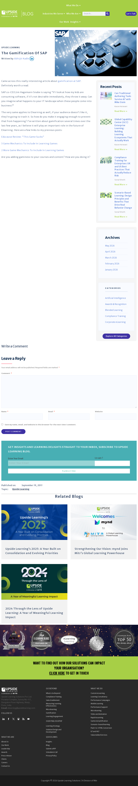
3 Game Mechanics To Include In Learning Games (29, 143)
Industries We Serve (54, 13)
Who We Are (73, 13)
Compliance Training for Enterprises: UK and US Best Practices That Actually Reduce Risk (123, 166)
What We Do (73, 5)
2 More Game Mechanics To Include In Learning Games (32, 150)
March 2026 (111, 257)
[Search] (108, 14)
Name (4, 411)
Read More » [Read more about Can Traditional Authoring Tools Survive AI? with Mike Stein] (121, 111)
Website (99, 411)
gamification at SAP (69, 81)
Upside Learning (10, 47)
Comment (6, 373)
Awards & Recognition (115, 304)
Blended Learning (114, 310)
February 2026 (112, 263)
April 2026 (110, 251)
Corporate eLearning (115, 322)
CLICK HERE (57, 673)
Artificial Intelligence (115, 298)
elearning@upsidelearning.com (21, 708)
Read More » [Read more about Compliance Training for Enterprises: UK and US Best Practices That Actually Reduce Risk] (121, 184)
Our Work (64, 22)
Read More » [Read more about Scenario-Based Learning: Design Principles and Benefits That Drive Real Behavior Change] (121, 217)
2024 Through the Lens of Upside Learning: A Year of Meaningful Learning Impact (34, 613)
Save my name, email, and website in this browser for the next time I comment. (40, 424)
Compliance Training (115, 316)
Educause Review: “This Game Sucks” (22, 136)
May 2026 (110, 245)
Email (51, 411)
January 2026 (111, 269)
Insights (75, 22)
